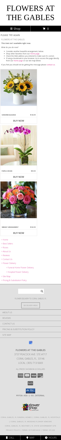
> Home (4, 239)
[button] (30, 391)
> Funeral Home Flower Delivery (20, 267)
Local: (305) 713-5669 (30, 363)
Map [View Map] (30, 437)
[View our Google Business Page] (31, 343)
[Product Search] (31, 291)
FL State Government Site (44, 426)
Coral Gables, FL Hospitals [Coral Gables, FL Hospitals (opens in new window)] (47, 417)
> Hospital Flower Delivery (17, 272)
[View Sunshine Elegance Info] (18, 87)
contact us (51, 64)
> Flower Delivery (8, 263)
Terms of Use (48, 430)
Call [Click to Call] (10, 437)
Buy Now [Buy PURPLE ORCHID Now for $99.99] (18, 176)
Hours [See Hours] (51, 437)
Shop (15, 29)
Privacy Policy (13, 430)
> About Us (6, 251)
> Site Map (5, 276)
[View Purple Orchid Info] (18, 145)
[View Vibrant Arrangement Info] (18, 199)
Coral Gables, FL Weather (17, 426)
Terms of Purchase (31, 430)
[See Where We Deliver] (30, 305)
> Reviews (5, 255)
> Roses (4, 247)
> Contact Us (6, 259)
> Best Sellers (7, 243)
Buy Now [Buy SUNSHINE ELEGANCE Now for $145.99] (18, 120)
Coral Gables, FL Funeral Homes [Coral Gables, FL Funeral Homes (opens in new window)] (16, 417)
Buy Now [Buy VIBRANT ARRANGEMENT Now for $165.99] (18, 233)
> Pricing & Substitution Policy (14, 280)
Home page (34, 53)
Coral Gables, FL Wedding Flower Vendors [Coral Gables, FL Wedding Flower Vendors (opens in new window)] (31, 421)
